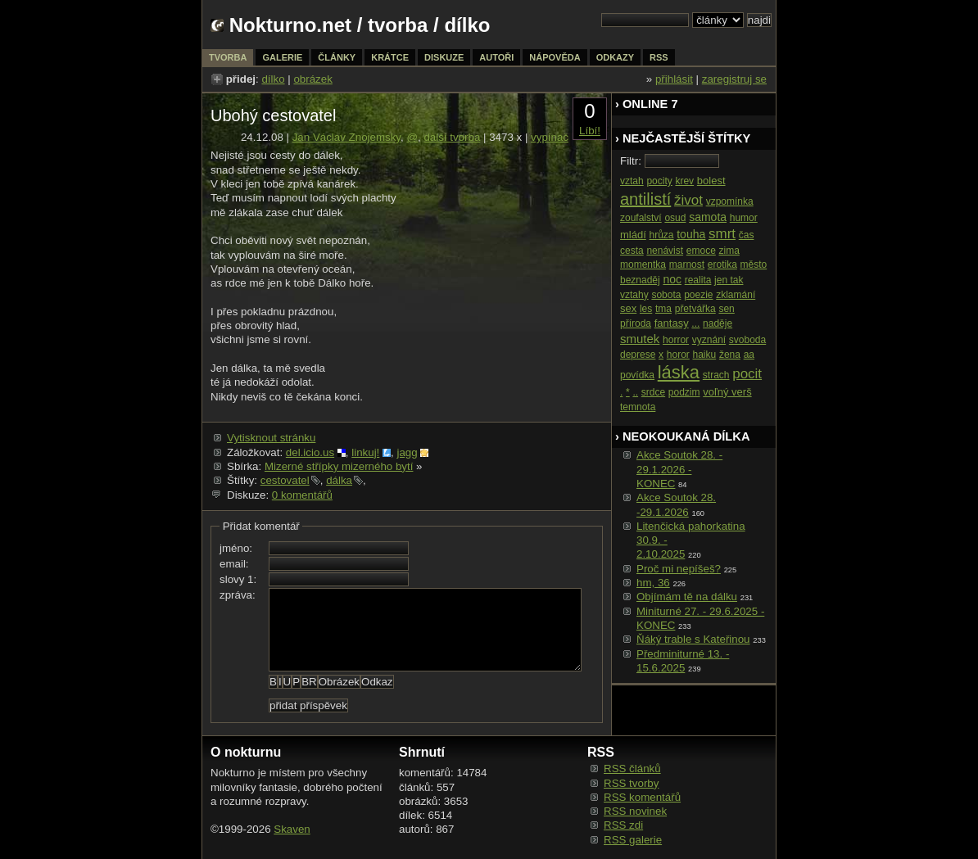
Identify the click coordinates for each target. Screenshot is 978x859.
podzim (684, 392)
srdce (653, 392)
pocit (747, 374)
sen (726, 308)
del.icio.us (310, 452)
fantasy (671, 323)
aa (749, 354)
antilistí (645, 199)
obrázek (312, 79)
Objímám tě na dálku (686, 596)
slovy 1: (238, 579)
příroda (635, 323)
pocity (659, 181)
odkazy (615, 57)
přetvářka (695, 308)
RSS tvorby (631, 783)
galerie (282, 57)
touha (691, 234)
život (688, 200)
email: (234, 564)
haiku (705, 354)
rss (659, 57)
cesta (632, 250)
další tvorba (451, 137)
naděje (717, 323)
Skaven (292, 829)
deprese (637, 354)
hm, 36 (653, 582)
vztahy (634, 295)
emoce (701, 250)
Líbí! (589, 130)
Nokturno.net (290, 25)
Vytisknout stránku (271, 438)
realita (698, 280)
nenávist (664, 250)
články (336, 57)
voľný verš (727, 392)
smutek (639, 339)
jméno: (236, 548)
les (646, 308)
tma (663, 308)
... (695, 323)
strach (716, 375)
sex (628, 308)
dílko (272, 79)
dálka (339, 480)
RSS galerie (633, 840)
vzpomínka (730, 201)
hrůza (662, 235)
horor (678, 354)
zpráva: (238, 595)
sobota (666, 295)
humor (744, 218)
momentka (643, 264)
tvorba (398, 25)
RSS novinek (635, 811)
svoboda (747, 340)
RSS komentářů (642, 797)
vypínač (549, 137)
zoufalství (641, 218)
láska (679, 372)
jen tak (728, 280)
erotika (722, 264)
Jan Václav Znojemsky (346, 137)
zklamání (735, 295)
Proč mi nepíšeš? (678, 569)
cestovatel (285, 480)
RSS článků (632, 768)
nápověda (554, 57)
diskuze (444, 57)
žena (729, 354)
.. (635, 392)
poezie (698, 295)
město (753, 264)
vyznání (709, 340)
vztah (632, 181)
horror (676, 340)
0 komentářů (302, 495)
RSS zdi (623, 825)
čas (746, 235)
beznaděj (640, 280)
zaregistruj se (734, 79)
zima (729, 250)
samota (708, 217)
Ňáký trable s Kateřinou (693, 639)
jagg (406, 452)
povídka (637, 375)
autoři (496, 57)
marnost (686, 264)
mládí (633, 234)
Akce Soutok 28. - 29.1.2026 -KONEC (679, 469)
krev (684, 181)
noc (672, 279)
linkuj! (365, 452)
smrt (722, 234)
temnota (637, 407)
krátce (390, 57)
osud (675, 218)
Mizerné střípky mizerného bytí (339, 466)
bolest (711, 180)
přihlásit (674, 79)
